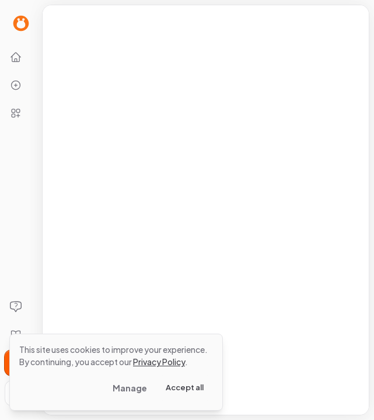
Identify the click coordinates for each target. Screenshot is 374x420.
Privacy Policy (159, 361)
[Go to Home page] (21, 23)
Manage (130, 388)
